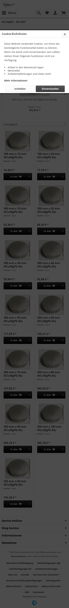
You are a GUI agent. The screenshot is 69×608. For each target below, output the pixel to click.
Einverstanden (50, 88)
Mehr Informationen (15, 80)
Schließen (20, 88)
